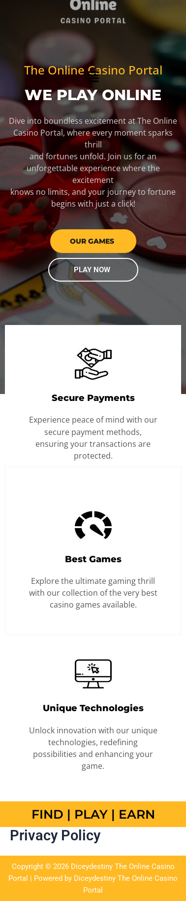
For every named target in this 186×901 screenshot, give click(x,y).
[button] (93, 76)
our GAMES (92, 241)
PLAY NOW (92, 269)
